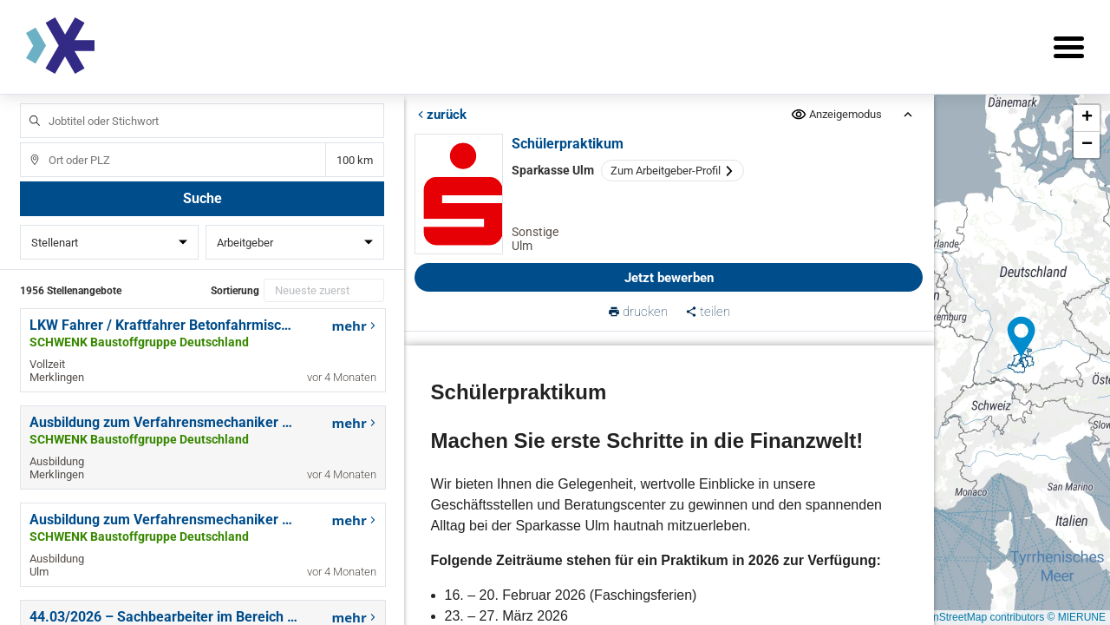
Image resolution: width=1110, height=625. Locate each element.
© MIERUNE (1076, 617)
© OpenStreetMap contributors (973, 617)
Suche (202, 198)
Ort (26, 142)
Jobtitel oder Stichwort (26, 103)
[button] (1021, 337)
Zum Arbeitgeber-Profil (672, 170)
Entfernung (354, 160)
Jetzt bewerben (669, 278)
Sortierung (235, 291)
